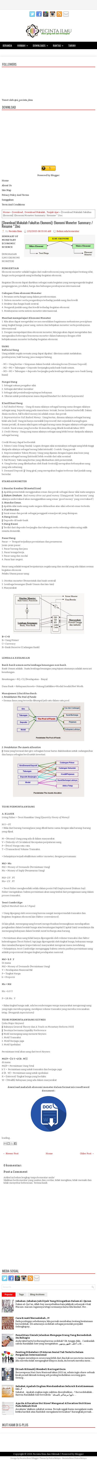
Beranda (7, 45)
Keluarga (47, 53)
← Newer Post (11, 1153)
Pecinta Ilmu (25, 1458)
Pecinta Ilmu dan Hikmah (46, 1454)
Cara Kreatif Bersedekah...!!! (32, 1318)
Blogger (55, 175)
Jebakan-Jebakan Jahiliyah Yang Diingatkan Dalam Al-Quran (53, 1301)
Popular (9, 1294)
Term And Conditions (13, 204)
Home (5, 180)
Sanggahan (8, 199)
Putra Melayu (55, 1458)
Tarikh (72, 45)
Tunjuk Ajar (53, 212)
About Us (7, 185)
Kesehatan (30, 53)
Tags (21, 1294)
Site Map (6, 190)
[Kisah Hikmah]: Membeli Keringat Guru (40, 1369)
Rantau (59, 44)
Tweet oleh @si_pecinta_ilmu (17, 100)
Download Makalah (35, 212)
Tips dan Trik (12, 52)
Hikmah (23, 44)
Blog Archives (37, 1294)
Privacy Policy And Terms (15, 195)
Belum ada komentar (68, 231)
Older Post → (87, 1153)
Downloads (41, 44)
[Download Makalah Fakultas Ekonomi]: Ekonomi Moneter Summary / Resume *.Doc (47, 224)
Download (17, 212)
